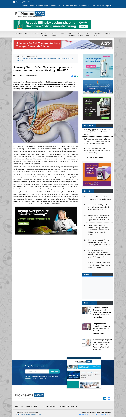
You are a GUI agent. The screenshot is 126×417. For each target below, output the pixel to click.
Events (93, 6)
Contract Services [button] (44, 34)
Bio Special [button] (80, 34)
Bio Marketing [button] (71, 34)
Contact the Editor (50, 406)
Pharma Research (31, 56)
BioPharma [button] (18, 33)
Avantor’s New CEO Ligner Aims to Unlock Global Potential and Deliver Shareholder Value (98, 207)
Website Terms (83, 414)
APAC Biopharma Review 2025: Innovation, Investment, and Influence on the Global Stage (97, 151)
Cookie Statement (105, 414)
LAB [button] (26, 33)
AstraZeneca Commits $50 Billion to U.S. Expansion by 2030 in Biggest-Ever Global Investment (99, 217)
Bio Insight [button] (88, 34)
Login (107, 6)
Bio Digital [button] (54, 34)
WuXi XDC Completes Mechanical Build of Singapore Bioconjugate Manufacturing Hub (99, 265)
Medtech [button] (62, 33)
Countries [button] (108, 33)
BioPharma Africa (71, 6)
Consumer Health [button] (97, 34)
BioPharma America (27, 6)
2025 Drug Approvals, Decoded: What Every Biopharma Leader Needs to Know (97, 132)
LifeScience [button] (34, 33)
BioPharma (19, 56)
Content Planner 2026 (68, 406)
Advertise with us (32, 406)
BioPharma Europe (41, 6)
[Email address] (37, 371)
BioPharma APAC (84, 6)
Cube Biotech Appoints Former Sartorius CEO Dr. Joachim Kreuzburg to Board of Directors (99, 242)
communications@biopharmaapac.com (28, 414)
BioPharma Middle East (56, 6)
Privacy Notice (94, 414)
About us (18, 406)
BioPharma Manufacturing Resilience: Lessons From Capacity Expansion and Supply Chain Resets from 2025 (97, 141)
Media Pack (100, 6)
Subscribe (54, 371)
